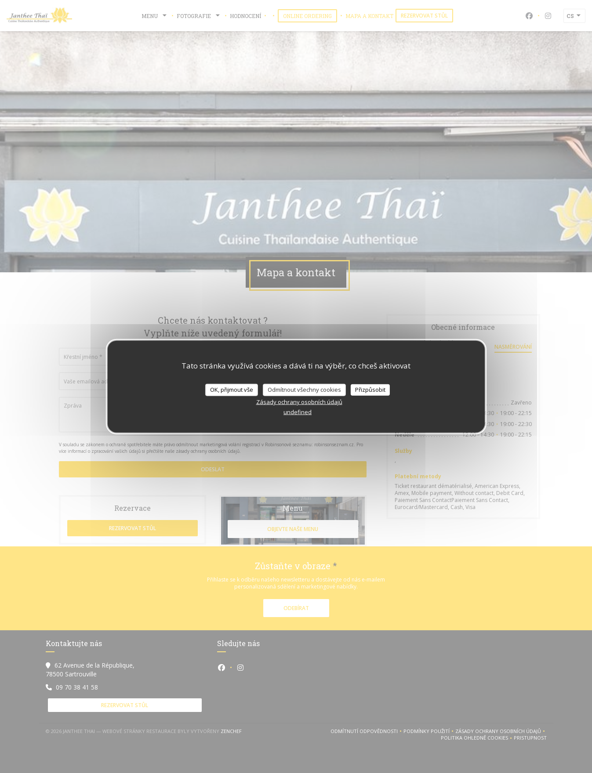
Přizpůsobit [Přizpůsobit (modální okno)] (370, 390)
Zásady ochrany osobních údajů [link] (299, 401)
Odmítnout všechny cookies (304, 390)
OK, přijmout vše (231, 390)
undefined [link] (297, 411)
